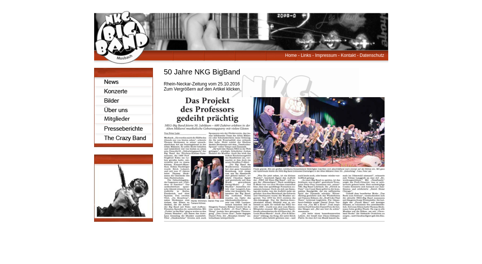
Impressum (326, 55)
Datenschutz (372, 55)
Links (306, 55)
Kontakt (348, 55)
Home (291, 55)
